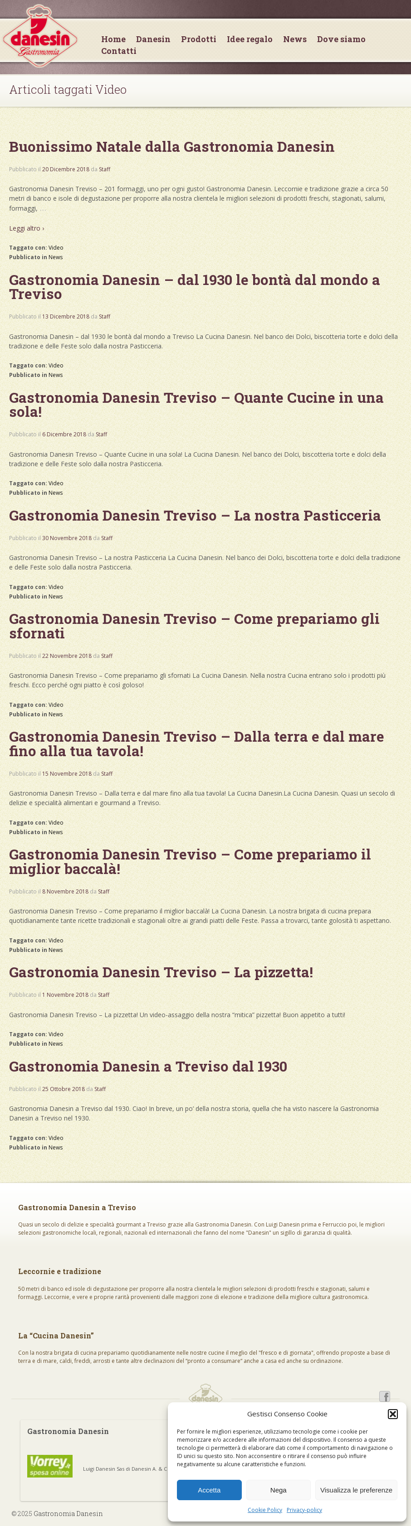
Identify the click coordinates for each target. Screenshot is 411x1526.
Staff (104, 169)
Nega (278, 1490)
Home (113, 39)
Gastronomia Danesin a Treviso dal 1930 (148, 1066)
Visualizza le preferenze (356, 1490)
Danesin (153, 39)
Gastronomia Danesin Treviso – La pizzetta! (161, 971)
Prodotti (198, 39)
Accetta (209, 1490)
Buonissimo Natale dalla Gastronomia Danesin (172, 146)
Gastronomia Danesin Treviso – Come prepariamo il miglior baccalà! (190, 861)
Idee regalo (250, 39)
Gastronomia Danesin (67, 1513)
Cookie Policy (265, 1510)
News (295, 39)
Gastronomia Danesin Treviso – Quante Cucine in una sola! (196, 404)
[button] (392, 1414)
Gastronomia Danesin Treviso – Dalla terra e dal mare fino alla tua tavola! (196, 743)
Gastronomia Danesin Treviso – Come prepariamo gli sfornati (194, 625)
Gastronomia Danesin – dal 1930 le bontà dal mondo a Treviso (194, 287)
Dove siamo (341, 39)
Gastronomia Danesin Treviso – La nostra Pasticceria (195, 515)
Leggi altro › (26, 228)
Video (56, 247)
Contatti (119, 51)
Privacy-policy (304, 1510)
